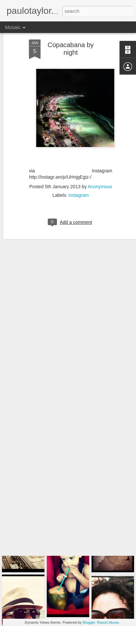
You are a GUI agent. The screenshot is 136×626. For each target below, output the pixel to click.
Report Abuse (108, 622)
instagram (78, 178)
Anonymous (100, 170)
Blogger (89, 622)
